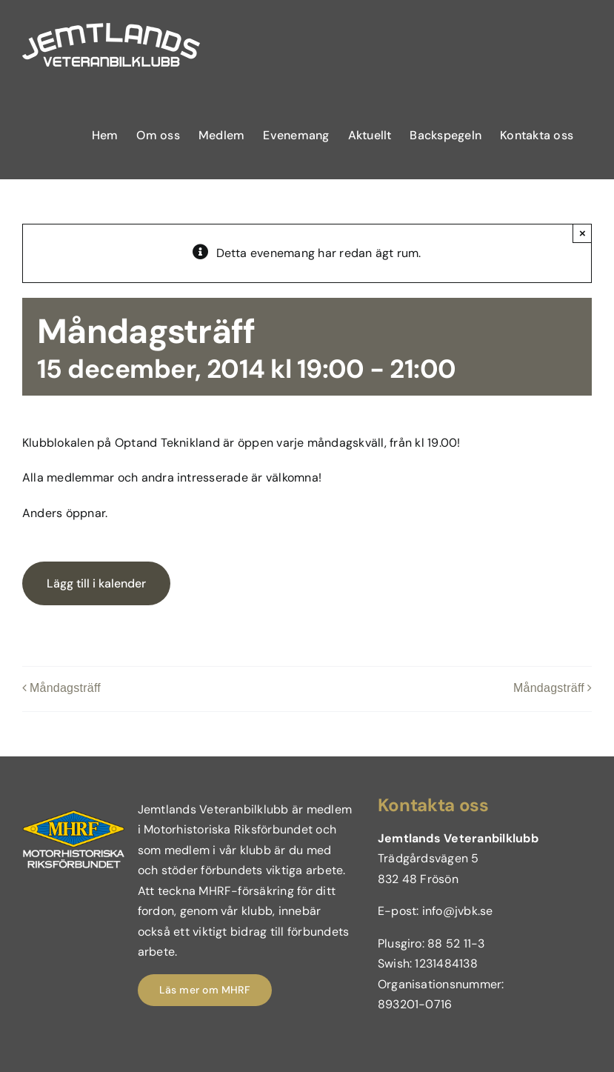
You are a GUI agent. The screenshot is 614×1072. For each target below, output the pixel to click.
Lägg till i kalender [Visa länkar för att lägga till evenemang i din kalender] (96, 583)
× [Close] (582, 233)
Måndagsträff (65, 688)
